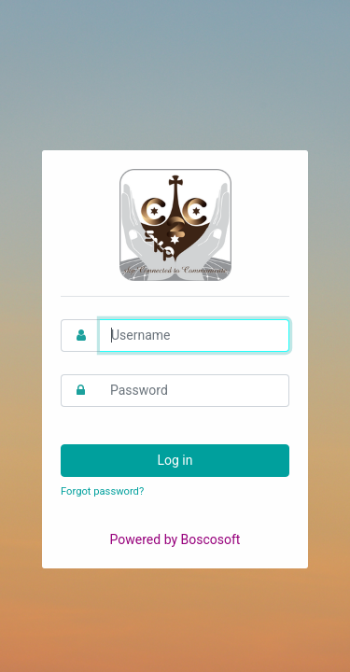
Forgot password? (102, 491)
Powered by (175, 539)
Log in (175, 460)
